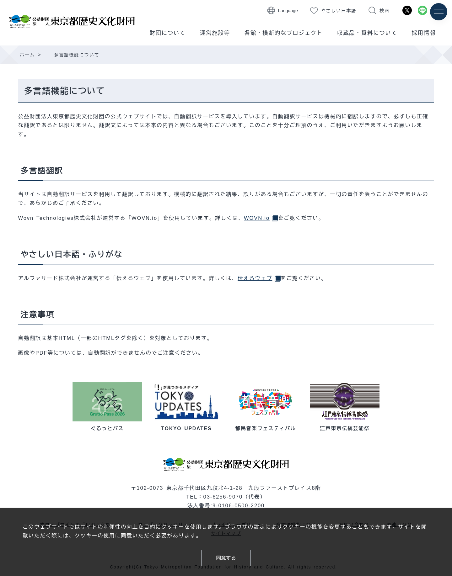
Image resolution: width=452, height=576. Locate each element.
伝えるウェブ (259, 278)
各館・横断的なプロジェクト (284, 33)
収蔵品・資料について (367, 33)
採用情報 (424, 33)
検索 (384, 10)
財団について (167, 33)
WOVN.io (261, 218)
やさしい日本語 (338, 10)
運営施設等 (215, 33)
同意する (226, 558)
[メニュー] (438, 11)
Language (288, 10)
